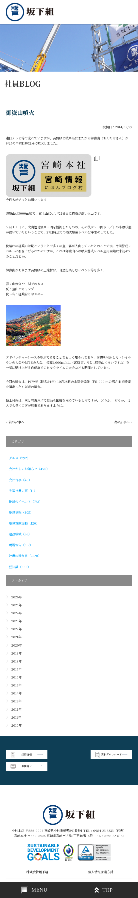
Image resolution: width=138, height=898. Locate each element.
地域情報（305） (21, 512)
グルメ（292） (19, 458)
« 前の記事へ (15, 422)
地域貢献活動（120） (24, 523)
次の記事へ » (123, 422)
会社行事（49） (20, 480)
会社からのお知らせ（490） (29, 468)
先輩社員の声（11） (23, 490)
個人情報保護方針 (100, 860)
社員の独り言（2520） (25, 555)
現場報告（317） (21, 545)
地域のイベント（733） (25, 501)
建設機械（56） (20, 534)
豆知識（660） (20, 566)
